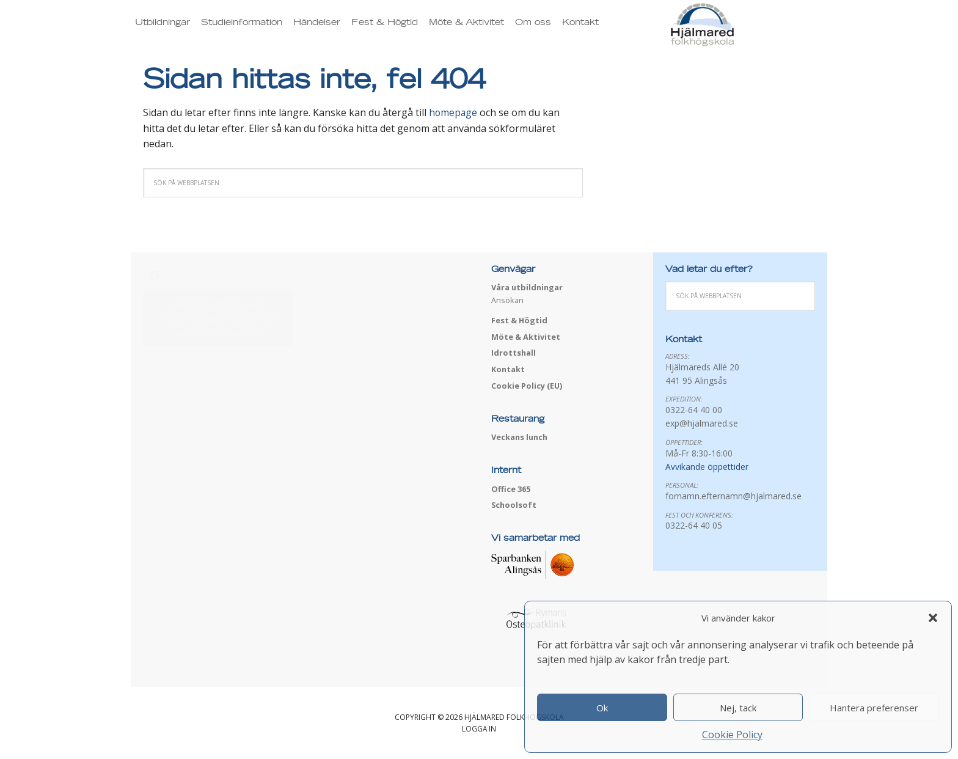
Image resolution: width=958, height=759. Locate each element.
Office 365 (510, 488)
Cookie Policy (732, 734)
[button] (933, 618)
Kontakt (508, 369)
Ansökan (507, 300)
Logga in (479, 729)
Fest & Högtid (519, 320)
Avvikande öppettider (706, 466)
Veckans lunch (520, 436)
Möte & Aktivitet (525, 336)
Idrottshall (513, 352)
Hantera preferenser (874, 708)
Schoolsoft (514, 504)
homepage (453, 112)
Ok (602, 708)
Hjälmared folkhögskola (746, 32)
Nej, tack (738, 708)
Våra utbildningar (528, 287)
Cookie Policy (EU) (527, 385)
